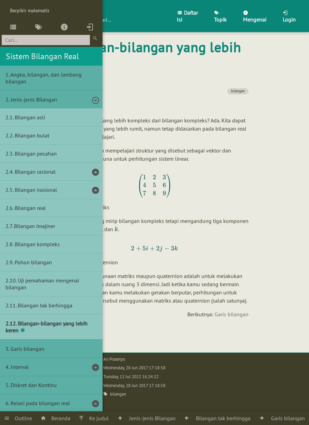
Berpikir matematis (29, 11)
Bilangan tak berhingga (45, 305)
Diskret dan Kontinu (34, 385)
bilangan (238, 91)
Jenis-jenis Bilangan (34, 99)
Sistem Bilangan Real (42, 56)
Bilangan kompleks (37, 244)
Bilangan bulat (32, 135)
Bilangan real (30, 207)
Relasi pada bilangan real (40, 403)
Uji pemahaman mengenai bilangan (42, 284)
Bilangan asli (30, 117)
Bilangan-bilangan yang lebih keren (46, 327)
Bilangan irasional (36, 189)
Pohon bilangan (33, 262)
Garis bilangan (231, 314)
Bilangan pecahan (36, 153)
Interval (20, 366)
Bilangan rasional (35, 171)
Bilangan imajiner (34, 226)
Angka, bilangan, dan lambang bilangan (43, 78)
